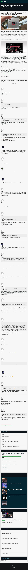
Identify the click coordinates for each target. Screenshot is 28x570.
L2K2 (1, 301)
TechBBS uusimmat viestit (6, 528)
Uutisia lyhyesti (4, 431)
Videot (3, 475)
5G (1, 76)
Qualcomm (4, 72)
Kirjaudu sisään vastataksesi (4, 94)
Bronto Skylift (2, 160)
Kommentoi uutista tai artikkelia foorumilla (6, 80)
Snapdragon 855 (7, 76)
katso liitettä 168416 (9, 139)
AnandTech (8, 72)
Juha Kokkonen (3, 232)
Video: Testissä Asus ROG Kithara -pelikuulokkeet (15, 489)
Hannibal (2, 245)
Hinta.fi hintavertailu (3, 560)
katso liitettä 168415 (3, 139)
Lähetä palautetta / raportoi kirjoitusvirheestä (6, 81)
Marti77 (2, 202)
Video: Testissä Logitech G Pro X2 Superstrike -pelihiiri (15, 495)
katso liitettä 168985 (3, 224)
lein (1, 131)
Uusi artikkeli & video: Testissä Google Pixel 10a (14, 483)
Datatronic (6, 451)
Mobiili (10, 8)
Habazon (2, 285)
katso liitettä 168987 (9, 224)
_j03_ (1, 116)
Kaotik (1, 101)
